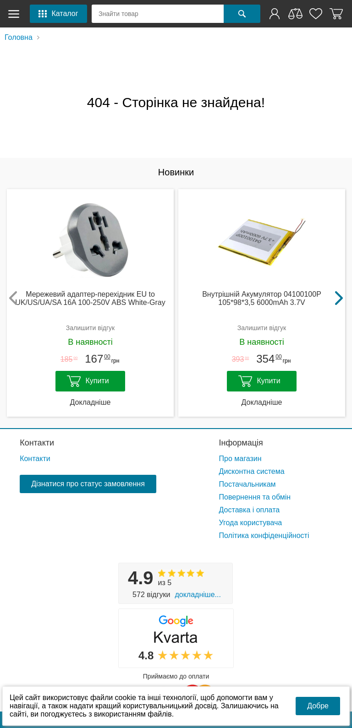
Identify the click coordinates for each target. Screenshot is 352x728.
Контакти (37, 442)
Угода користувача (250, 523)
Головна (19, 37)
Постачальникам (247, 484)
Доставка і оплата (249, 510)
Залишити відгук (90, 327)
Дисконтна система (252, 471)
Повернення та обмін (255, 497)
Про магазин (240, 458)
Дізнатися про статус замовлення (88, 484)
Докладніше (90, 402)
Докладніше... (197, 594)
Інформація (241, 442)
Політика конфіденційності (264, 535)
